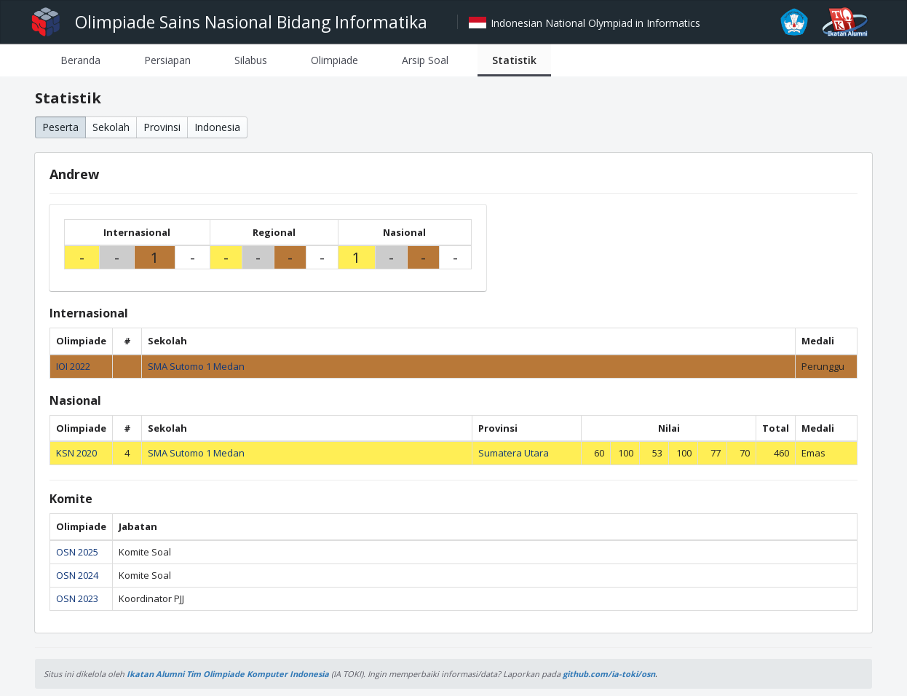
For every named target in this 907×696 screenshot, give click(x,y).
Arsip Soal (425, 60)
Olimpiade (334, 60)
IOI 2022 (73, 366)
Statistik (514, 60)
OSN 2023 (77, 598)
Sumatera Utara (513, 452)
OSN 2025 (77, 551)
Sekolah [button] (111, 127)
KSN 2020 (76, 452)
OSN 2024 (77, 575)
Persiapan (167, 60)
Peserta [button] (60, 127)
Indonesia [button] (217, 127)
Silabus (250, 60)
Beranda (80, 60)
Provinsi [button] (162, 127)
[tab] (80, 60)
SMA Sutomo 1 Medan (196, 366)
